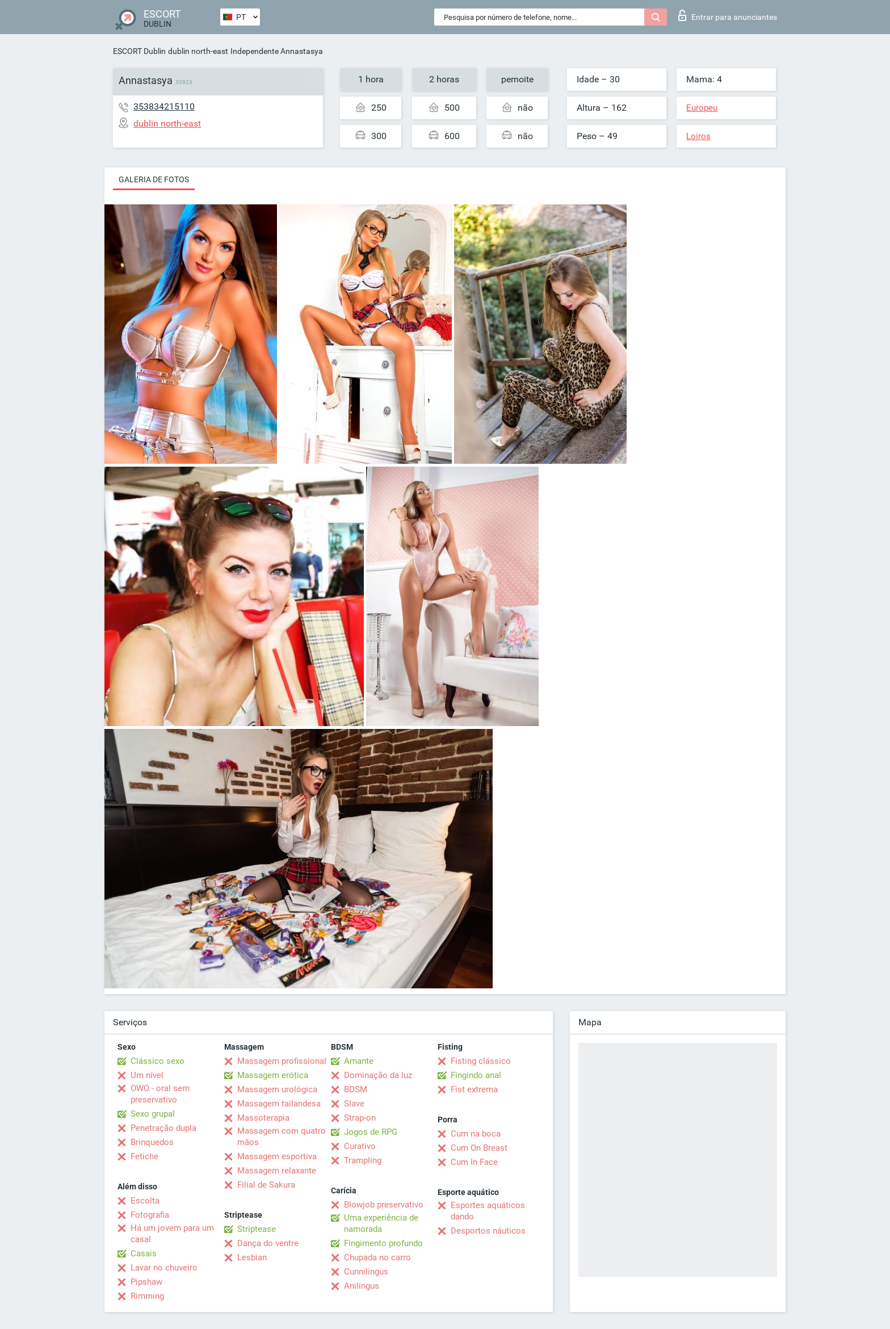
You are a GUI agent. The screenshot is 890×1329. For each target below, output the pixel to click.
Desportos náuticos (488, 1231)
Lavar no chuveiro (164, 1268)
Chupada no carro (377, 1257)
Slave (354, 1104)
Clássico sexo (157, 1061)
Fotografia (150, 1215)
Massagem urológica (277, 1089)
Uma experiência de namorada (381, 1223)
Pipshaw (146, 1282)
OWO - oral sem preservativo (160, 1094)
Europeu (701, 108)
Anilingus (361, 1286)
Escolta (145, 1201)
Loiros (698, 136)
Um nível (147, 1075)
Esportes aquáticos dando (488, 1211)
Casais (144, 1253)
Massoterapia (263, 1118)
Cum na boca (476, 1134)
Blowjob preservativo (383, 1205)
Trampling (362, 1160)
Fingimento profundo (383, 1243)
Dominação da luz (378, 1075)
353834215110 (164, 106)
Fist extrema (474, 1089)
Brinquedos (152, 1142)
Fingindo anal (476, 1075)
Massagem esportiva (277, 1156)
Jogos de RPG (370, 1132)
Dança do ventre (268, 1243)
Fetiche (144, 1156)
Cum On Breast (479, 1148)
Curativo (360, 1146)
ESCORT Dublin (139, 51)
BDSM (355, 1089)
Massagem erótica (272, 1075)
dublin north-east (198, 51)
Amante (358, 1061)
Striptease (256, 1229)
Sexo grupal (153, 1114)
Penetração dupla (163, 1128)
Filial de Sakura (266, 1185)
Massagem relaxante (276, 1171)
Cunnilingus (366, 1272)
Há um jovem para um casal (172, 1233)
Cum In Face (474, 1162)
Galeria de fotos (154, 179)
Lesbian (252, 1257)
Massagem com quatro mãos (281, 1136)
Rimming (147, 1296)
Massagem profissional (281, 1061)
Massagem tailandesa (279, 1104)
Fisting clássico (481, 1061)
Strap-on (360, 1118)
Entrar (727, 15)
